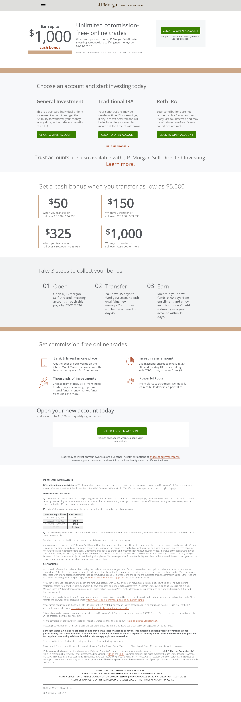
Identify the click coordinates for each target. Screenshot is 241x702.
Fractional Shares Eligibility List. (141, 620)
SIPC (121, 653)
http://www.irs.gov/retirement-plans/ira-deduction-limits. (115, 599)
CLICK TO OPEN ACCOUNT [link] (56, 134)
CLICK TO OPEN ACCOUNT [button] (180, 31)
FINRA (111, 653)
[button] (43, 5)
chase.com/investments (165, 457)
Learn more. (120, 164)
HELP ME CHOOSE (117, 146)
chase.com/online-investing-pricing (107, 577)
